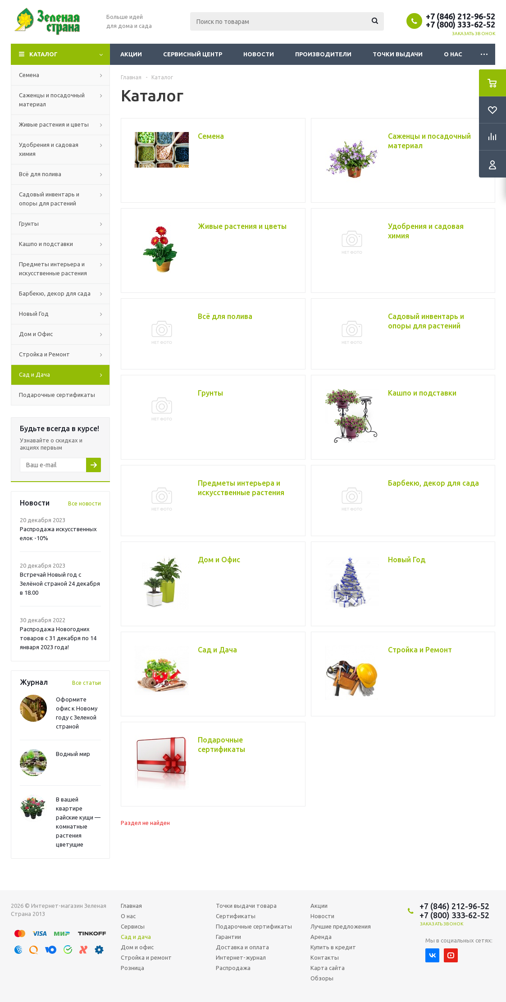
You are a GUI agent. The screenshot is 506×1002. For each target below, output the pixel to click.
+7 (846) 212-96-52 (460, 16)
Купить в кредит (333, 947)
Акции (131, 54)
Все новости (84, 503)
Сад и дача (136, 937)
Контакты (324, 957)
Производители (323, 54)
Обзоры (321, 978)
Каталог (43, 54)
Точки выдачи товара (246, 905)
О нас (453, 54)
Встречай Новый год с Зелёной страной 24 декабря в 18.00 (60, 583)
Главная (131, 905)
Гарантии (228, 937)
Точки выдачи (398, 54)
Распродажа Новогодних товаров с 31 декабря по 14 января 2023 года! (58, 638)
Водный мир (73, 754)
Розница (132, 968)
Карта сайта (327, 968)
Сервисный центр (192, 54)
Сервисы (133, 926)
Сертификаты (235, 916)
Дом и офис (137, 947)
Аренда (321, 937)
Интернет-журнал (241, 957)
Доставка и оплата (242, 947)
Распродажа (233, 968)
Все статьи (86, 683)
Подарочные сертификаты (254, 926)
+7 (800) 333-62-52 (460, 24)
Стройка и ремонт (146, 957)
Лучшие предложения (340, 926)
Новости (258, 54)
